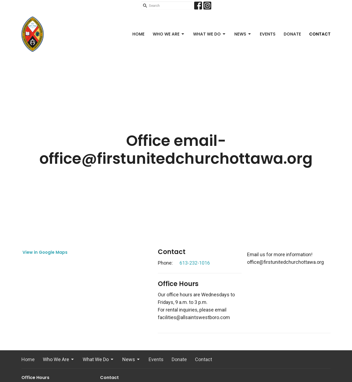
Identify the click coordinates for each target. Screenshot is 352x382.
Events (268, 34)
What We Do (209, 34)
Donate (292, 34)
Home (138, 34)
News (243, 34)
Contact (320, 34)
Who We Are (169, 34)
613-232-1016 (195, 263)
